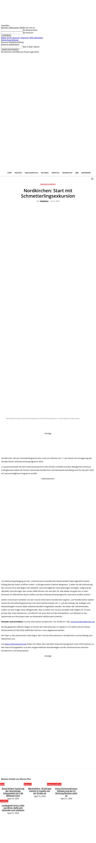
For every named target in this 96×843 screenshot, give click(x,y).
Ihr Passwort (28, 33)
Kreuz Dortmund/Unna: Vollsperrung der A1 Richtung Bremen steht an (66, 790)
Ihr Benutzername (30, 30)
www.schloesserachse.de (15, 644)
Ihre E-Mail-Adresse (31, 47)
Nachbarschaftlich (48, 184)
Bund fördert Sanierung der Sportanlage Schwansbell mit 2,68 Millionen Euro (13, 790)
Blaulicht (28, 784)
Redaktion (44, 201)
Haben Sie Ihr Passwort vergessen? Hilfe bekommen (22, 38)
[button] (92, 179)
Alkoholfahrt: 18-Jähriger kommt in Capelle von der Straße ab (40, 790)
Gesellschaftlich (54, 784)
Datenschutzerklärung (9, 40)
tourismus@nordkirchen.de (83, 621)
